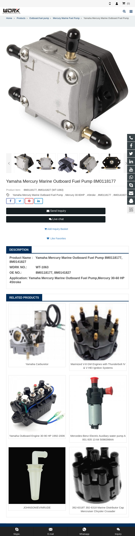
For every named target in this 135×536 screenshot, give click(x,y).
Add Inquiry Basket (56, 229)
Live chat (56, 219)
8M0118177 (104, 195)
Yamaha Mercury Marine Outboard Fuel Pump (38, 195)
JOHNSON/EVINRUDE (37, 507)
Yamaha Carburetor (37, 364)
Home (9, 18)
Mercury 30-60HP (75, 195)
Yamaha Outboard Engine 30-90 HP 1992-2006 (37, 435)
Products (21, 18)
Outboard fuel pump (39, 18)
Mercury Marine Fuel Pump (66, 18)
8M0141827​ (120, 195)
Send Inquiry (56, 210)
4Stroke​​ (91, 195)
